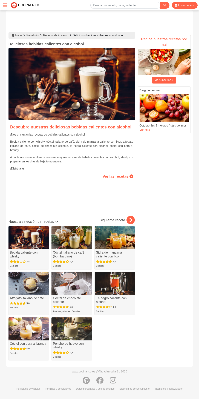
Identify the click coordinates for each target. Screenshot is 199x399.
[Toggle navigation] (5, 5)
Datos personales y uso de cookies (95, 388)
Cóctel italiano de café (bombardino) (68, 254)
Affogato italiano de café (27, 298)
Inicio (16, 35)
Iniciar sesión (185, 5)
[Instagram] (113, 382)
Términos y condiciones (58, 388)
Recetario (32, 35)
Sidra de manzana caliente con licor (109, 254)
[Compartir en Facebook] (100, 382)
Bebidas (14, 266)
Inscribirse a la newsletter (169, 388)
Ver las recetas (118, 176)
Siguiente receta (117, 220)
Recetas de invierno (55, 35)
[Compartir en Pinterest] (86, 382)
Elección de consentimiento (134, 388)
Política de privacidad (28, 388)
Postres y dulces (61, 311)
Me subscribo (164, 80)
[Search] (164, 5)
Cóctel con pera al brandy (28, 343)
